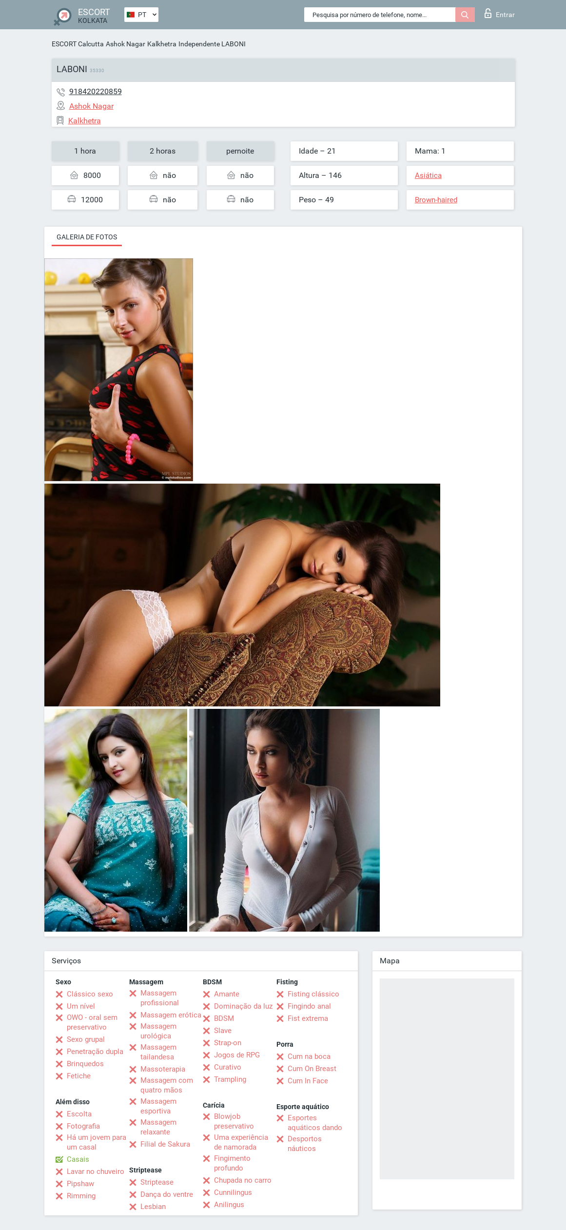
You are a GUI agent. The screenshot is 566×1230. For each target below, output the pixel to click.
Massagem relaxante (158, 1127)
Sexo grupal (86, 1039)
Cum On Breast (312, 1068)
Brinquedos (85, 1063)
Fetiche (79, 1076)
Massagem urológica (158, 1031)
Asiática (428, 175)
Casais (78, 1159)
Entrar (500, 13)
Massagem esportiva (158, 1106)
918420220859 (95, 91)
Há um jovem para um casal (96, 1142)
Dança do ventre (166, 1194)
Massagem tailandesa (158, 1052)
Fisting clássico (313, 994)
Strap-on (227, 1042)
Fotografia (83, 1126)
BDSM (224, 1018)
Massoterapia (162, 1069)
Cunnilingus (233, 1192)
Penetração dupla (95, 1051)
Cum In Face (308, 1080)
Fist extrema (308, 1018)
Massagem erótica (170, 1015)
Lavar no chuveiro (95, 1171)
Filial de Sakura (165, 1144)
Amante (226, 994)
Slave (223, 1030)
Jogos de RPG (237, 1055)
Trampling (230, 1079)
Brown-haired (436, 199)
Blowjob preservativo (234, 1121)
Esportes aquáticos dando (315, 1122)
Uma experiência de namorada (241, 1142)
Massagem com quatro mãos (166, 1085)
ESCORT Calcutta (78, 44)
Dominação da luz (243, 1006)
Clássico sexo (90, 994)
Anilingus (229, 1204)
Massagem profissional (159, 998)
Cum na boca (309, 1056)
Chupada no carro (243, 1180)
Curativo (227, 1067)
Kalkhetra (161, 44)
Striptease (157, 1182)
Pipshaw (80, 1183)
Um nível (81, 1006)
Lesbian (153, 1206)
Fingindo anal (309, 1006)
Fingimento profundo (232, 1163)
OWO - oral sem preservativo (92, 1022)
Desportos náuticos (305, 1143)
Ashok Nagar (125, 44)
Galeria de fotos (87, 237)
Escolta (79, 1114)
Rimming (81, 1195)
